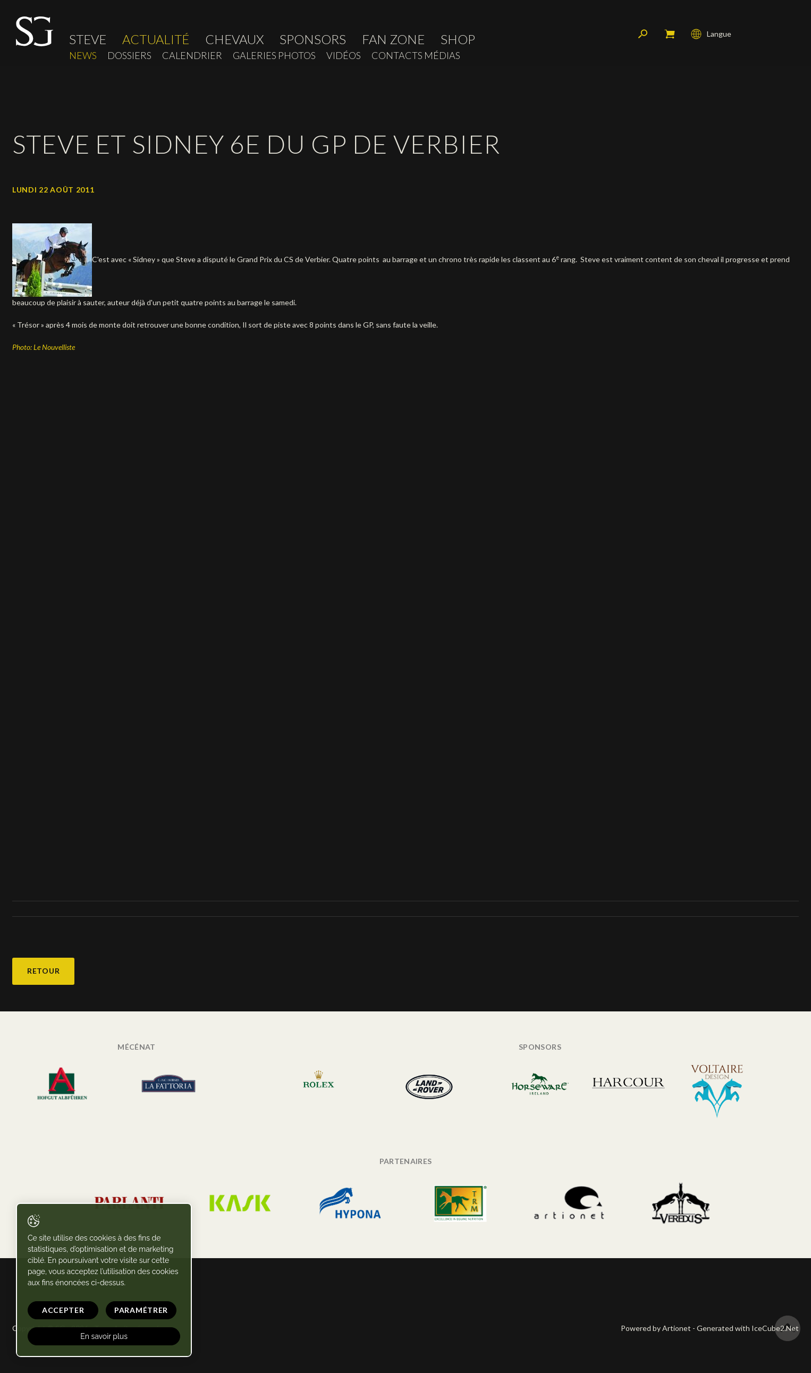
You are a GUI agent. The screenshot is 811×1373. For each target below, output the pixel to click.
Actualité (155, 40)
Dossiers (129, 56)
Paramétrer (138, 1310)
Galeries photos (274, 56)
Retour (43, 970)
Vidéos (343, 56)
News (83, 56)
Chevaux (234, 40)
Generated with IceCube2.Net (748, 1328)
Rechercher (643, 34)
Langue (711, 34)
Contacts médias (415, 56)
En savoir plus (102, 1336)
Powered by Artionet (656, 1328)
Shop (458, 40)
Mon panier (669, 34)
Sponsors (313, 40)
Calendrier (192, 56)
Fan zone (393, 40)
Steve (87, 40)
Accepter (62, 1310)
